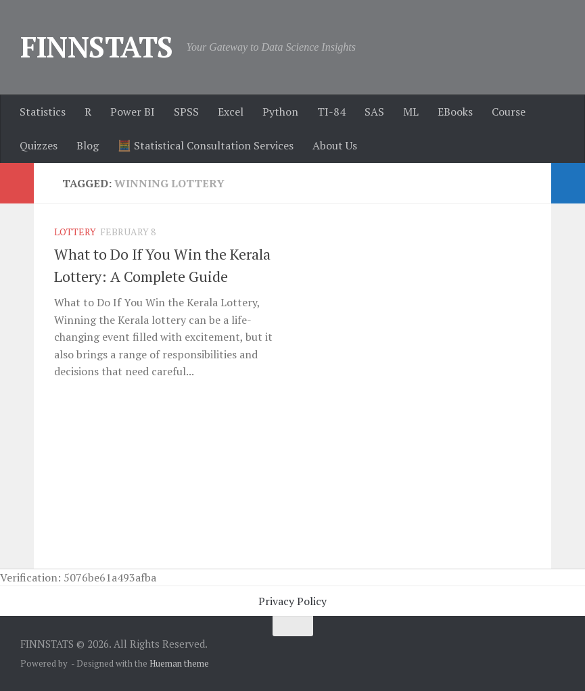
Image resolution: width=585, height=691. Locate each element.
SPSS (186, 111)
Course (508, 111)
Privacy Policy (292, 601)
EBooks (455, 111)
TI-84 (331, 111)
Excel (230, 111)
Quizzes (38, 145)
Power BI (132, 111)
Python (280, 111)
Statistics (43, 111)
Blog (87, 145)
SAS (374, 111)
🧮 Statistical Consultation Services (206, 145)
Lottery (75, 231)
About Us (334, 145)
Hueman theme (179, 663)
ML (411, 111)
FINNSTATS (96, 47)
